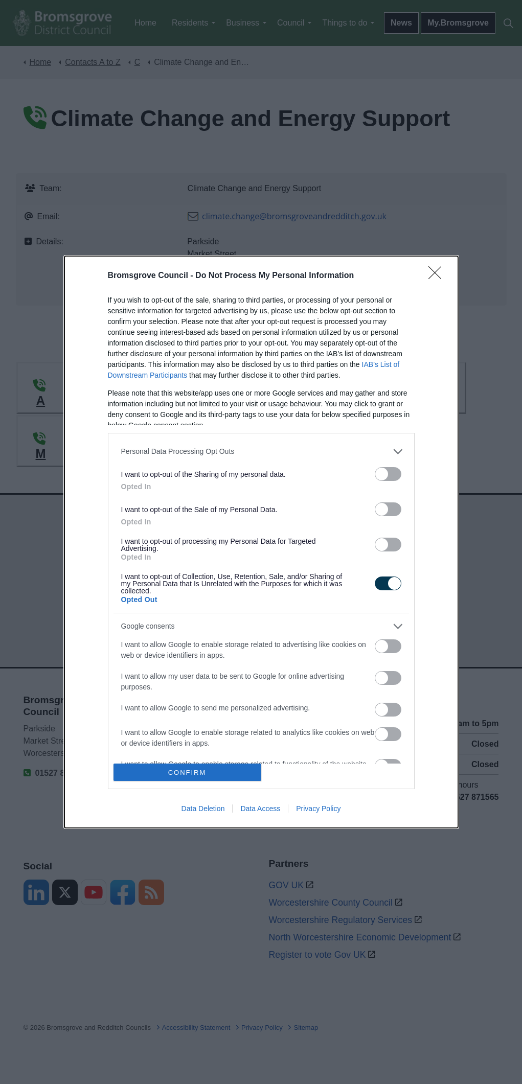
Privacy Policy (318, 808)
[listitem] (261, 451)
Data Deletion (203, 808)
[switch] (388, 474)
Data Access (260, 808)
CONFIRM (187, 772)
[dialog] (261, 542)
